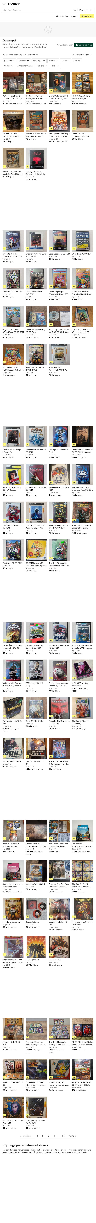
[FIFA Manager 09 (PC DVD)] (36, 670)
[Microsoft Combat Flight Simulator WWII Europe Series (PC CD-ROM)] (82, 632)
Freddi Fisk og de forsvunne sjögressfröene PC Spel (59, 1083)
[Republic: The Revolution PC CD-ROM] (59, 708)
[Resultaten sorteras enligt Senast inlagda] (82, 54)
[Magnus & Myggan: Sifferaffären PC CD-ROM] (13, 316)
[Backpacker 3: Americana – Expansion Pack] (13, 871)
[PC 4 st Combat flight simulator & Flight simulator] (82, 83)
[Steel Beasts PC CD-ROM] (59, 241)
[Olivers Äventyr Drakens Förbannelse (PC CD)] (13, 632)
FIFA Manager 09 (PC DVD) (34, 684)
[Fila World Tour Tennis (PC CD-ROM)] (36, 474)
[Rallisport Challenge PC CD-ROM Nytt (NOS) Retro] (82, 1069)
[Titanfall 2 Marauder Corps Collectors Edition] (36, 831)
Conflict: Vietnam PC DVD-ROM (34, 293)
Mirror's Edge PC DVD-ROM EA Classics (12, 488)
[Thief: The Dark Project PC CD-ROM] (36, 1107)
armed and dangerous (12, 922)
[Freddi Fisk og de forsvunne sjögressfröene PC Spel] (59, 1069)
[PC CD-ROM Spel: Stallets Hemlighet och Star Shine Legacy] (82, 1029)
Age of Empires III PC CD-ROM (13, 1083)
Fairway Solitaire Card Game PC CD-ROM (35, 646)
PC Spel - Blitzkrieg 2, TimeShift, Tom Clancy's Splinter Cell (12, 97)
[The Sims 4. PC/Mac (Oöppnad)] (82, 708)
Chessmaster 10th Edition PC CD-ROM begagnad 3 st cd (82, 451)
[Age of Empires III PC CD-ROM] (13, 1069)
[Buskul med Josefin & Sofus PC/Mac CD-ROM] (82, 278)
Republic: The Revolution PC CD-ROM (59, 722)
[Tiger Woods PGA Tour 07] (36, 748)
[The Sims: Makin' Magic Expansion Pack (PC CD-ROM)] (82, 474)
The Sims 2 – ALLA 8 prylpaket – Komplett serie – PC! (80, 885)
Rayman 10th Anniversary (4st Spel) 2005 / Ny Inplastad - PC (36, 135)
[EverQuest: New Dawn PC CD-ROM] (36, 436)
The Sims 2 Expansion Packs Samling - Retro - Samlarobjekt (35, 1043)
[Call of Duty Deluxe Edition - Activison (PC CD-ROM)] (13, 120)
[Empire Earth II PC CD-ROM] (13, 1029)
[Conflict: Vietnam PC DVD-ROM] (36, 278)
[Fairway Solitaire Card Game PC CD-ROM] (36, 632)
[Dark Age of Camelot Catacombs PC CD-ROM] (36, 158)
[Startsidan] (14, 4)
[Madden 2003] (59, 947)
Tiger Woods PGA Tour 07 (35, 762)
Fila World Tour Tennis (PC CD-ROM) (36, 488)
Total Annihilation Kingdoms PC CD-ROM (58, 368)
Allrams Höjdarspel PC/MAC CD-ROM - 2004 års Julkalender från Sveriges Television (59, 293)
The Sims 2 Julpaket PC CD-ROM (12, 526)
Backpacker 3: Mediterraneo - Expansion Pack (82, 845)
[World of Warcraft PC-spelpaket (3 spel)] (13, 831)
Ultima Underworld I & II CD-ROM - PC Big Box (58, 97)
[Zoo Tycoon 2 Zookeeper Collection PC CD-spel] (59, 120)
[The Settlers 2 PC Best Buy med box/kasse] (59, 831)
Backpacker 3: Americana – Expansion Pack (13, 885)
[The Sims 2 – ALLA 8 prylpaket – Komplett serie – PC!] (82, 871)
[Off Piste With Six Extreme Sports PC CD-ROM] (13, 241)
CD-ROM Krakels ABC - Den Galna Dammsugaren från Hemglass (36, 564)
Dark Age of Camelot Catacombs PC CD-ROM (35, 172)
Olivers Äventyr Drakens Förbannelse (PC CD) (12, 646)
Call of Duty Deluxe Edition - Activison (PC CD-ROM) (12, 135)
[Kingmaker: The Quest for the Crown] (82, 909)
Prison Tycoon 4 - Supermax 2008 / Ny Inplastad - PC (80, 135)
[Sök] (75, 10)
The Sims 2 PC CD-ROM (12, 563)
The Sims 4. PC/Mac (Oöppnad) (80, 722)
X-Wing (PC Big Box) (80, 683)
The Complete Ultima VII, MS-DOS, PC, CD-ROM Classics (59, 330)
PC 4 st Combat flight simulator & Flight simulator (81, 97)
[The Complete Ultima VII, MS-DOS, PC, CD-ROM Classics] (59, 316)
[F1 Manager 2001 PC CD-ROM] (59, 474)
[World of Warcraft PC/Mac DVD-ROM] (13, 1107)
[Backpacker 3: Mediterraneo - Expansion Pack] (82, 831)
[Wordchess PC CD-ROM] (82, 241)
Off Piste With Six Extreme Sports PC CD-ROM (12, 255)
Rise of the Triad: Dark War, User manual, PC (81, 330)
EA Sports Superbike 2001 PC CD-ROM (59, 646)
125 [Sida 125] (63, 1136)
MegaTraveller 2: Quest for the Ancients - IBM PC (13, 961)
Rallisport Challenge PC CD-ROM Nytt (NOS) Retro (81, 1083)
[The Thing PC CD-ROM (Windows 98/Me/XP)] (36, 512)
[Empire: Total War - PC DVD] (59, 909)
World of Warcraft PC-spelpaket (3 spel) (12, 845)
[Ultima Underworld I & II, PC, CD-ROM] (36, 316)
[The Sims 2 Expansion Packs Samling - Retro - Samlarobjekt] (36, 1029)
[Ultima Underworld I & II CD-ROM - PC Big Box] (59, 83)
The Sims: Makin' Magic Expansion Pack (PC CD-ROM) (82, 488)
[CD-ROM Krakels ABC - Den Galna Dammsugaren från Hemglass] (36, 550)
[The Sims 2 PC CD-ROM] (13, 550)
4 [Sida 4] (54, 1136)
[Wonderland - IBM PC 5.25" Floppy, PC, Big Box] (13, 354)
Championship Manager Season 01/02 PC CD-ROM (58, 684)
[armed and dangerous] (13, 909)
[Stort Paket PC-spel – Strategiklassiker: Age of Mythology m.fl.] (36, 83)
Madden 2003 (54, 960)
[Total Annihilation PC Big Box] (13, 708)
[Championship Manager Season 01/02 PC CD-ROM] (59, 670)
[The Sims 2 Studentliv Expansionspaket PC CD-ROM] (59, 550)
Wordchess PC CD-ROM (81, 254)
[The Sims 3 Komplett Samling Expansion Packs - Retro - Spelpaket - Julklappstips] (59, 1029)
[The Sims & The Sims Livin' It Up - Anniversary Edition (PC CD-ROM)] (59, 748)
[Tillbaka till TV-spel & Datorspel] (4, 55)
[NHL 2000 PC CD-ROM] (13, 748)
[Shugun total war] (36, 909)
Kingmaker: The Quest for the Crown (82, 923)
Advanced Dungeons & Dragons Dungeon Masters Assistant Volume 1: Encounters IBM (82, 526)
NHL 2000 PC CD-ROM (12, 761)
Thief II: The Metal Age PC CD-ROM (12, 451)
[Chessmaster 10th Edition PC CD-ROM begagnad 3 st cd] (82, 436)
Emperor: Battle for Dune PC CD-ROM (36, 255)
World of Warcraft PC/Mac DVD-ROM (13, 1121)
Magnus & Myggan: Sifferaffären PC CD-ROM (13, 330)
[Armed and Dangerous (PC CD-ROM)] (36, 354)
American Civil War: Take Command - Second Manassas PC (59, 885)
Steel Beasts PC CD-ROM (59, 254)
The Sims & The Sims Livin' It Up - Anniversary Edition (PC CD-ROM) (59, 762)
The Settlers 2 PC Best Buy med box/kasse (58, 845)
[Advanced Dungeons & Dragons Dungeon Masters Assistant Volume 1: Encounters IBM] (82, 512)
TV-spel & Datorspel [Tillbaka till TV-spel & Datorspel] (15, 55)
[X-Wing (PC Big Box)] (82, 670)
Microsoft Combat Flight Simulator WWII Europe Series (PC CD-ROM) (82, 646)
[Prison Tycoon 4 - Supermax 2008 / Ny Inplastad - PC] (82, 120)
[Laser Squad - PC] (36, 947)
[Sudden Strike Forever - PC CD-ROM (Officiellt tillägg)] (13, 670)
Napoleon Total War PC (35, 884)
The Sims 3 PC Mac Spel (12, 292)
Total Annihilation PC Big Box (13, 722)
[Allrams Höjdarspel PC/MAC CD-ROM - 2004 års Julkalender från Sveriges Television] (59, 278)
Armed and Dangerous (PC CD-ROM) (35, 368)
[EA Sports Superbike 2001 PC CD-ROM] (59, 632)
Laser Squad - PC (33, 960)
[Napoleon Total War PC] (36, 871)
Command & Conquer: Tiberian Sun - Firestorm (35, 1083)
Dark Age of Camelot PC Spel (59, 451)
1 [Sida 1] (37, 1136)
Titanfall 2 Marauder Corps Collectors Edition (36, 845)
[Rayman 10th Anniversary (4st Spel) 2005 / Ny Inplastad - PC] (36, 120)
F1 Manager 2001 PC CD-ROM (59, 488)
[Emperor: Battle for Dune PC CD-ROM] (36, 241)
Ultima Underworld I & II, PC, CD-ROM (35, 330)
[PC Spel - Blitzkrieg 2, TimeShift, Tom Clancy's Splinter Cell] (13, 83)
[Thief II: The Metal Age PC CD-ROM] (13, 436)
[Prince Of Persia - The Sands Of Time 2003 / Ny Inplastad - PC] (13, 158)
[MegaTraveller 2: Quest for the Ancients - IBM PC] (13, 947)
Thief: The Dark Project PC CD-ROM (35, 1121)
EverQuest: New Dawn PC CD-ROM (36, 451)
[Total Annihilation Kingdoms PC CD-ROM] (59, 354)
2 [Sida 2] (42, 1136)
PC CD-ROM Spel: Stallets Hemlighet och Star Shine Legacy (82, 1043)
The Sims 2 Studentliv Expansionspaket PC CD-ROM (59, 564)
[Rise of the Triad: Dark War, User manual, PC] (82, 316)
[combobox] (40, 10)
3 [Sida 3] (48, 1136)
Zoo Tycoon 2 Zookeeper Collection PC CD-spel (59, 135)
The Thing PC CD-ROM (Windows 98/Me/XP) (35, 526)
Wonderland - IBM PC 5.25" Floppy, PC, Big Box (13, 368)
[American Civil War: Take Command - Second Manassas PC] (59, 871)
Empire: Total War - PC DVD (58, 923)
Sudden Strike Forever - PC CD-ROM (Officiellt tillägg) (12, 684)
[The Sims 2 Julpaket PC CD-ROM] (13, 512)
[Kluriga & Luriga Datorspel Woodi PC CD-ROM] (59, 512)
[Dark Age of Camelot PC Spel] (59, 436)
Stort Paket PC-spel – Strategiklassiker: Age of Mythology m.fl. (36, 97)
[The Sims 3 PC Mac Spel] (13, 278)
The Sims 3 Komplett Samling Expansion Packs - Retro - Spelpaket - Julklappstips (59, 1043)
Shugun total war (33, 922)
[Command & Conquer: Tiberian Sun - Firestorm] (36, 1069)
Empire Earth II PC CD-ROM (12, 1043)
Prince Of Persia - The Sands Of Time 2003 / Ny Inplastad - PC (13, 172)
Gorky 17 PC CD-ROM (34, 721)
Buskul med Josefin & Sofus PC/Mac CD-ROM (81, 293)
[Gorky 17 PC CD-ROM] (36, 708)
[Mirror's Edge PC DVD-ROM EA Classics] (13, 474)
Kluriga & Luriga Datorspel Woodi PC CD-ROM (59, 526)
